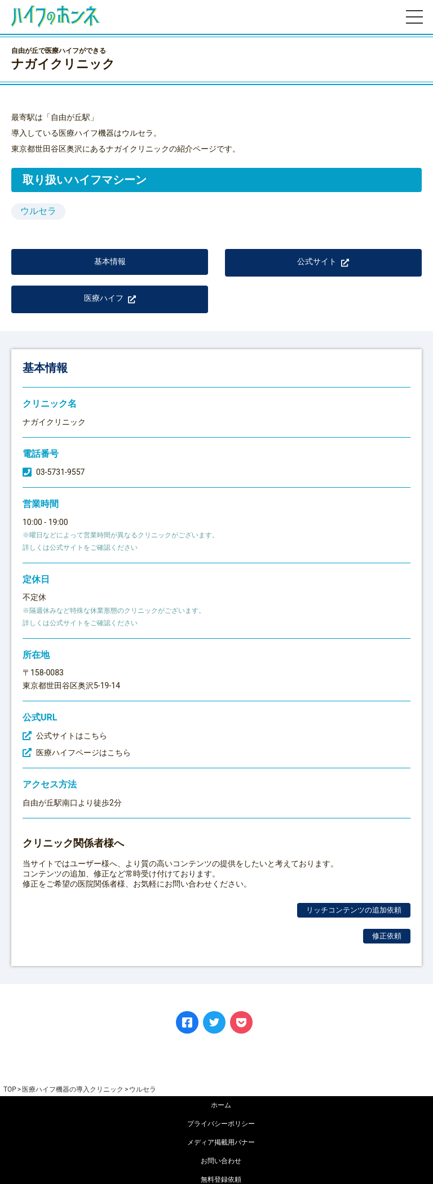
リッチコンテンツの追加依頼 (353, 910)
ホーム (221, 1105)
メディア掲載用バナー (221, 1142)
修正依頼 (386, 936)
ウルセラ (38, 211)
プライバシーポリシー (221, 1124)
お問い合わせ (221, 1161)
